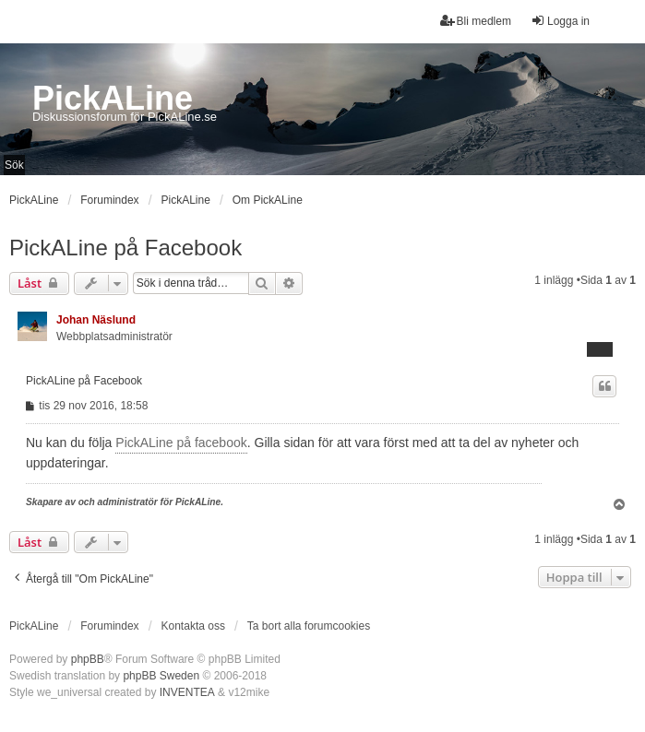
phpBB (87, 659)
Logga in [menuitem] (560, 21)
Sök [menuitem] (14, 165)
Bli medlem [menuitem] (475, 21)
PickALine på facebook (180, 442)
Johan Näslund (96, 319)
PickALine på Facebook (125, 247)
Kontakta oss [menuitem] (193, 626)
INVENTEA (187, 692)
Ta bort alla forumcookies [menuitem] (308, 626)
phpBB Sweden (161, 675)
